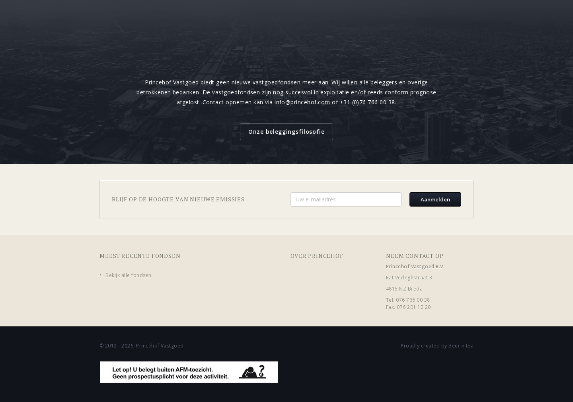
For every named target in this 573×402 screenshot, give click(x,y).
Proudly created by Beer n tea (437, 345)
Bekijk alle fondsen (128, 275)
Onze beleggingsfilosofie (286, 131)
